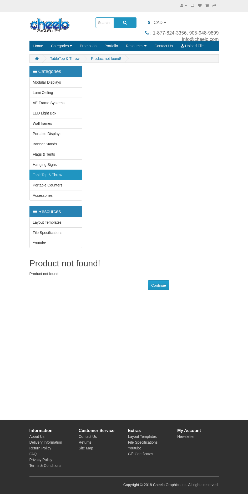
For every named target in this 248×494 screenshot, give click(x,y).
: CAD (157, 22)
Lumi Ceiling (43, 92)
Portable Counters (48, 185)
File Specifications (48, 233)
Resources (136, 46)
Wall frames (42, 123)
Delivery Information (45, 442)
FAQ (33, 454)
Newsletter (186, 436)
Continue (158, 285)
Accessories (43, 195)
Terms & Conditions (45, 465)
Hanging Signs (45, 164)
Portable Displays (47, 134)
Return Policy (40, 448)
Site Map (86, 448)
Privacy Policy (40, 460)
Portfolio (111, 46)
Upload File (192, 46)
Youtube (39, 243)
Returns (85, 442)
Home (38, 46)
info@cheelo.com (200, 39)
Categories (61, 46)
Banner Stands (45, 144)
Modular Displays (47, 82)
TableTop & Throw (64, 58)
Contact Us (163, 46)
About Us (37, 436)
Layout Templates (47, 222)
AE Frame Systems (49, 103)
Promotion (88, 46)
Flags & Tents (44, 154)
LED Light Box (45, 113)
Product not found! (106, 58)
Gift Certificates (140, 454)
